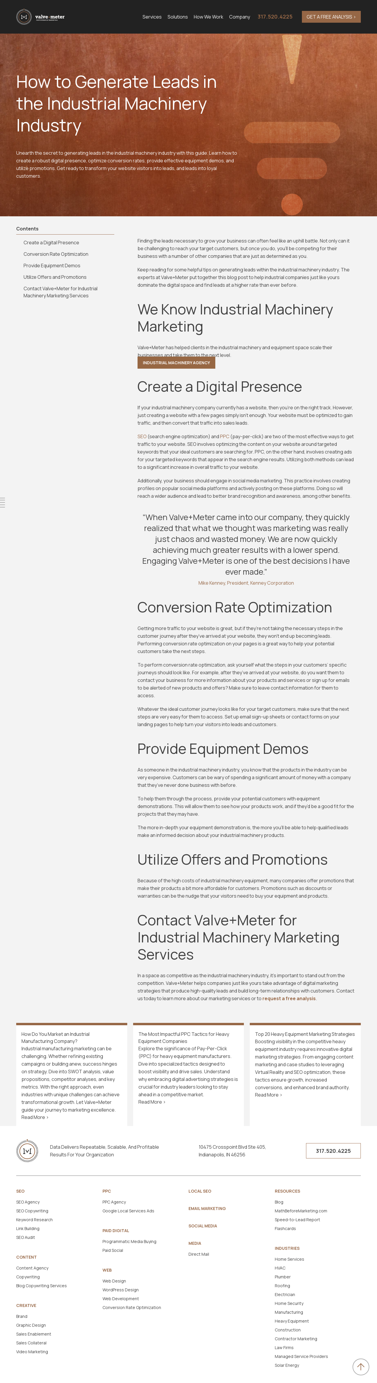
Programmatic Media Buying (129, 1241)
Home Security (289, 1303)
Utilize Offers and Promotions (55, 277)
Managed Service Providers (301, 1356)
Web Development (120, 1298)
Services (152, 17)
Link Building (27, 1228)
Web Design (114, 1281)
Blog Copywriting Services (41, 1285)
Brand (21, 1316)
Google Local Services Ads (128, 1211)
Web (107, 1270)
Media (194, 1243)
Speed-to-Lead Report (297, 1219)
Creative (26, 1305)
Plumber (283, 1277)
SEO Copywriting (32, 1211)
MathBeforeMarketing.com (301, 1211)
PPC (106, 1191)
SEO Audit (25, 1237)
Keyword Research (34, 1219)
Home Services (289, 1259)
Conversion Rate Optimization (56, 254)
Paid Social (112, 1250)
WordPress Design (120, 1290)
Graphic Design (31, 1325)
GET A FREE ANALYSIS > (331, 17)
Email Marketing (207, 1208)
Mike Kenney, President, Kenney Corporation (246, 583)
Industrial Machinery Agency (176, 362)
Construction (288, 1330)
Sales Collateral (31, 1343)
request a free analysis (289, 998)
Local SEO (199, 1191)
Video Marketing (32, 1351)
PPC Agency (114, 1202)
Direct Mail (198, 1254)
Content (26, 1257)
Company (239, 17)
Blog (279, 1202)
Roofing (282, 1285)
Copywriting (28, 1277)
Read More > (35, 1117)
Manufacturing (289, 1312)
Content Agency (32, 1268)
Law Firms (284, 1347)
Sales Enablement (33, 1334)
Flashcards (285, 1228)
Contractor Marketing (296, 1338)
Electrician (285, 1294)
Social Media (202, 1226)
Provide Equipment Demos (52, 265)
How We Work (208, 17)
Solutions (178, 17)
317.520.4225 (275, 16)
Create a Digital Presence (52, 242)
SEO (20, 1191)
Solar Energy (287, 1365)
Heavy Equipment (292, 1321)
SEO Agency (27, 1202)
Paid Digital (115, 1231)
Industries (287, 1248)
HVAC (280, 1268)
